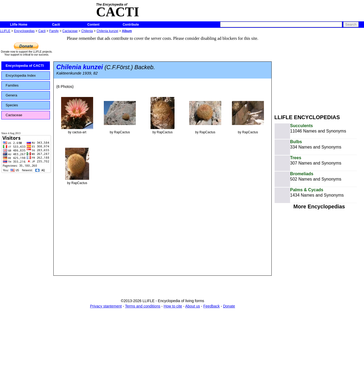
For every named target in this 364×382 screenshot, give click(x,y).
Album (127, 31)
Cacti (56, 24)
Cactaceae (70, 31)
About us (192, 306)
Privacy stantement (106, 306)
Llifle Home (18, 24)
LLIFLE (5, 31)
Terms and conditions (142, 306)
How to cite (173, 306)
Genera (11, 95)
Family (54, 31)
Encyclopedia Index (21, 75)
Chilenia (87, 31)
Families (12, 85)
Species (12, 105)
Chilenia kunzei (107, 31)
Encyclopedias (24, 31)
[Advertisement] (319, 71)
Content (93, 24)
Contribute (131, 24)
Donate (229, 306)
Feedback (211, 306)
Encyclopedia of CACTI (25, 66)
